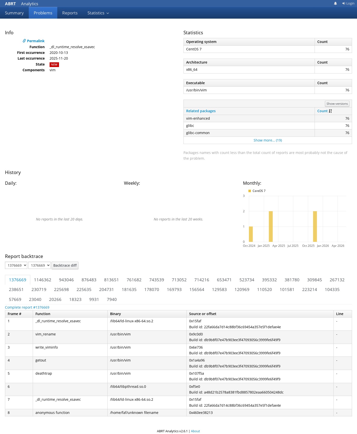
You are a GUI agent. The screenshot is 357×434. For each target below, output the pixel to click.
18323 (75, 299)
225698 (61, 289)
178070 (151, 289)
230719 (38, 289)
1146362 (42, 280)
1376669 (17, 280)
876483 (89, 280)
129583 (219, 289)
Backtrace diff (65, 265)
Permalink (34, 40)
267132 (337, 280)
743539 (156, 280)
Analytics (21, 3)
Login (348, 3)
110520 (264, 289)
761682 (134, 280)
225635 (84, 289)
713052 (179, 280)
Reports (70, 13)
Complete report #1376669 (27, 307)
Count (322, 110)
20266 (55, 299)
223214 (309, 289)
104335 (332, 289)
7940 (112, 299)
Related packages (201, 110)
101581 (287, 289)
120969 (242, 289)
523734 (246, 280)
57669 (15, 299)
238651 (16, 289)
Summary (14, 13)
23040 (35, 299)
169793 (174, 289)
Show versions (337, 103)
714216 (201, 280)
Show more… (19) (268, 140)
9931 (94, 299)
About (195, 431)
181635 (129, 289)
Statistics (98, 13)
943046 (66, 280)
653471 (224, 280)
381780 (292, 280)
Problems (43, 13)
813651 (111, 280)
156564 (196, 289)
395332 (269, 280)
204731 (106, 289)
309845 (314, 280)
